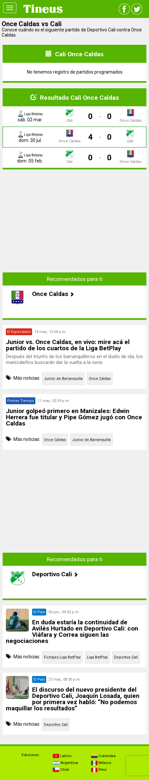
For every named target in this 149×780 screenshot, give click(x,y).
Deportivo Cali (126, 657)
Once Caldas (100, 378)
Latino (62, 756)
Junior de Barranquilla (63, 378)
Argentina (65, 762)
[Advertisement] (75, 220)
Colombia (103, 756)
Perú (98, 769)
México (101, 762)
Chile (61, 769)
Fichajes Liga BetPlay (62, 657)
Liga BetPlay (97, 657)
